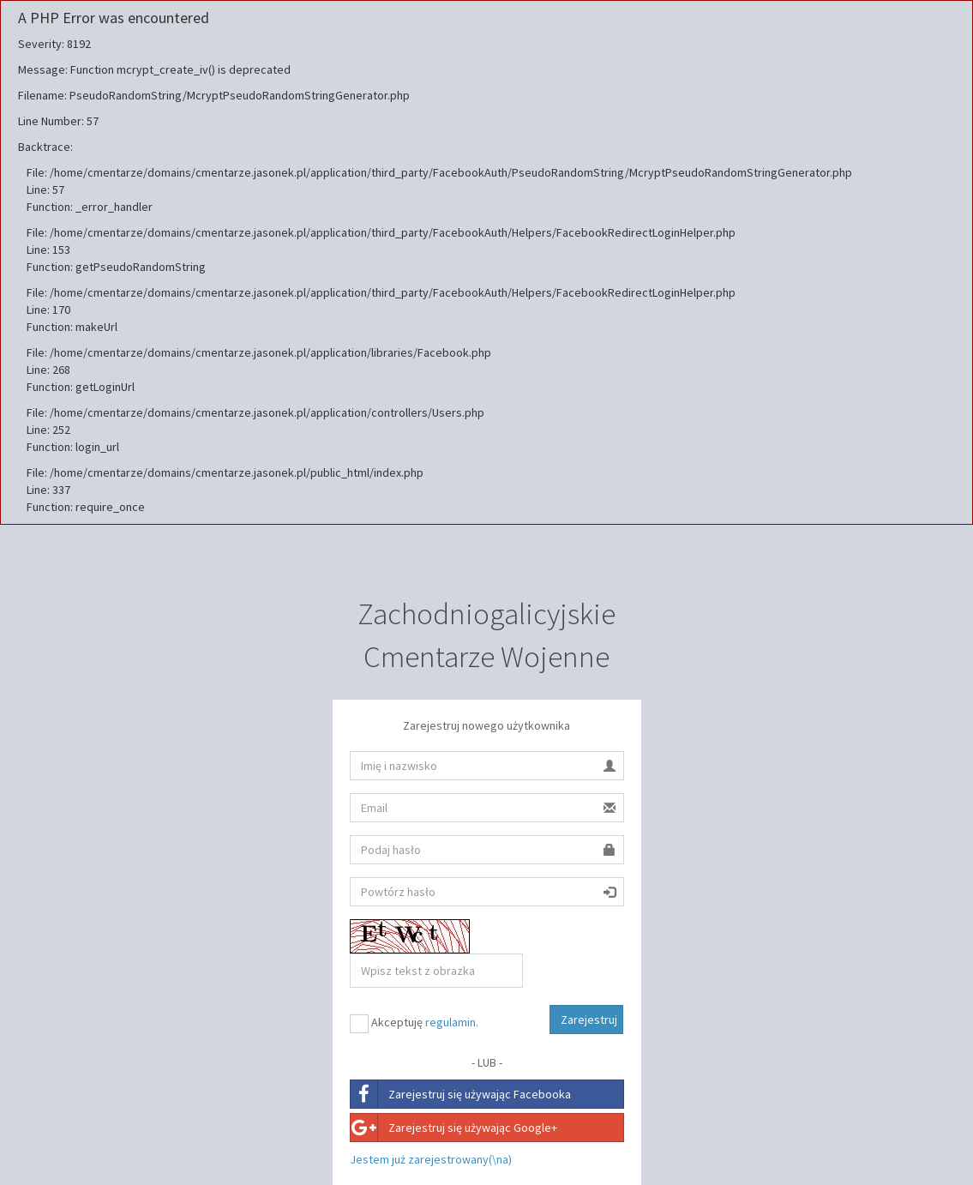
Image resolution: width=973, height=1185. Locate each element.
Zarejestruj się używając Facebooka (461, 1094)
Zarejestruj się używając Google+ (454, 1127)
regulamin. (451, 1022)
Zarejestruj (589, 1019)
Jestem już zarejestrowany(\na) (431, 1159)
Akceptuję (414, 1023)
